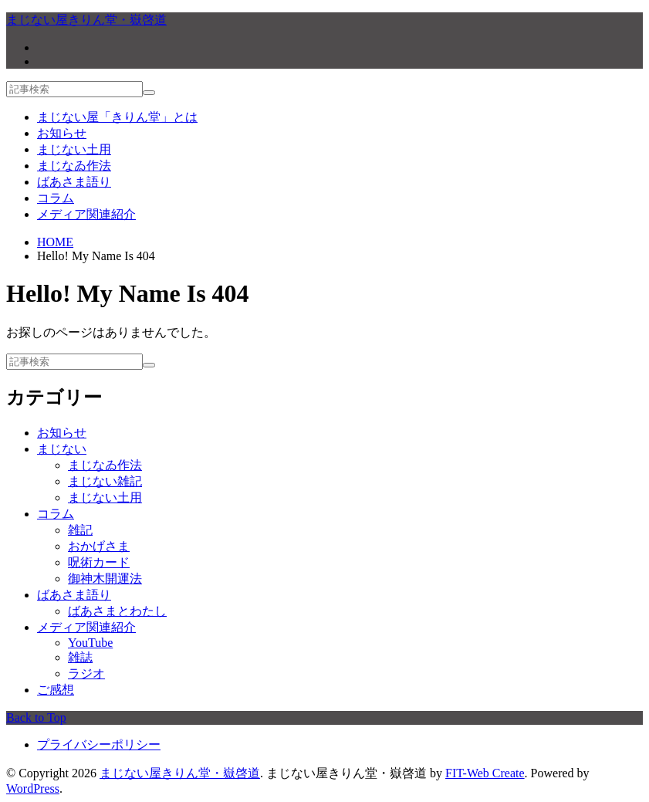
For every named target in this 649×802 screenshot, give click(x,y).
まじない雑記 (105, 481)
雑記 (80, 529)
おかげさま (99, 546)
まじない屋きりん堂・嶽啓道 (180, 773)
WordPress (32, 788)
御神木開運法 (105, 578)
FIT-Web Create (485, 773)
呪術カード (99, 562)
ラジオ (86, 673)
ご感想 (55, 689)
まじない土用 (74, 149)
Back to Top (36, 717)
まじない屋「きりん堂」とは (117, 117)
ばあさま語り (74, 181)
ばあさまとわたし (117, 611)
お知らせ (61, 133)
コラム (55, 198)
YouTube (90, 642)
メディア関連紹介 (86, 214)
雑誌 (80, 657)
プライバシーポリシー (99, 744)
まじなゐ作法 (74, 165)
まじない (61, 448)
